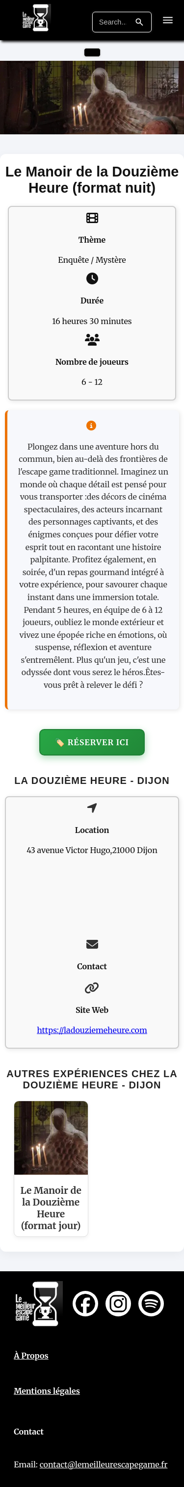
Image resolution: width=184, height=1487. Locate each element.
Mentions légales (47, 1391)
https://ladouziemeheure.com (92, 1030)
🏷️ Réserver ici (92, 742)
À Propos (31, 1356)
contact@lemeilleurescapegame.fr (104, 1464)
